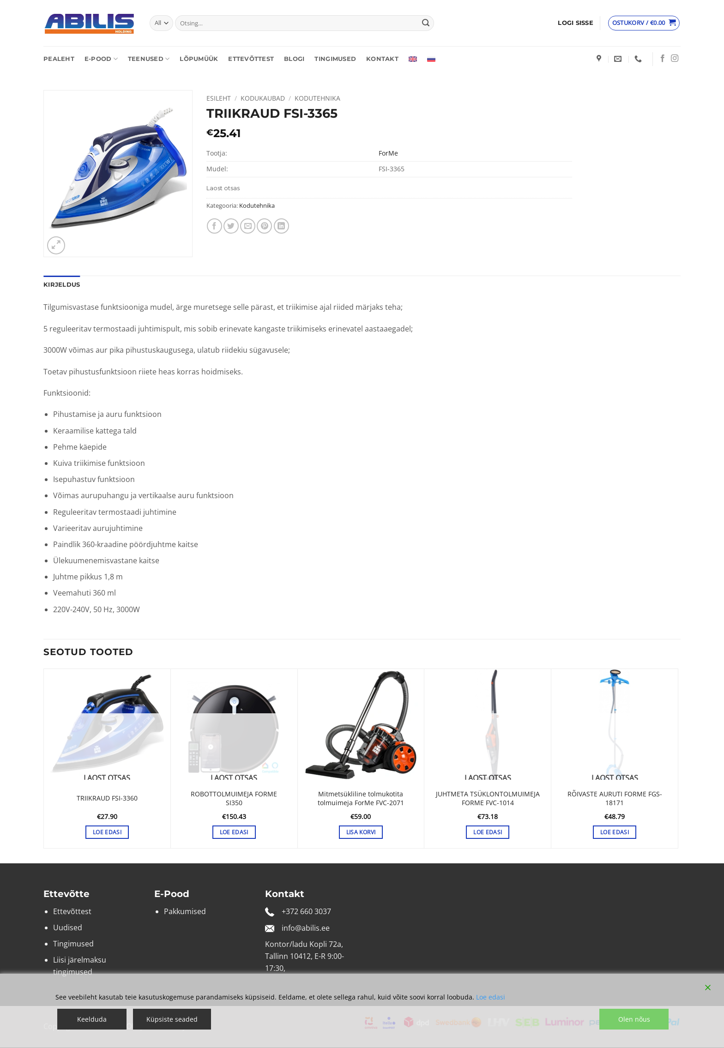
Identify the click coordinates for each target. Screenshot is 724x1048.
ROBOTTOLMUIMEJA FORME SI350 (234, 798)
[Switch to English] (413, 59)
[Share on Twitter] (231, 226)
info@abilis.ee (306, 928)
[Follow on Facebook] (662, 58)
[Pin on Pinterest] (264, 226)
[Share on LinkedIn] (281, 226)
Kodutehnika (317, 98)
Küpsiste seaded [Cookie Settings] (172, 1019)
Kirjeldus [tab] (61, 284)
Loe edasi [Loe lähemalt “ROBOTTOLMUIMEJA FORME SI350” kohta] (234, 832)
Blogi (294, 58)
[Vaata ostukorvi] (644, 23)
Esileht (218, 98)
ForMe (388, 153)
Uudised (67, 927)
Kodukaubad (263, 98)
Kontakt (382, 58)
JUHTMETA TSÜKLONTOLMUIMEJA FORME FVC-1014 (488, 798)
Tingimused (335, 58)
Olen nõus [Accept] (634, 1019)
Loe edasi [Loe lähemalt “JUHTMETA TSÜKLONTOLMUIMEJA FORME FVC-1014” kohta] (487, 832)
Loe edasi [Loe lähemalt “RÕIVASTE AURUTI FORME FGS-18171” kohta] (614, 832)
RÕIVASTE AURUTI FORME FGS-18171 (614, 798)
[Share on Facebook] (214, 226)
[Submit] (426, 23)
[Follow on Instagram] (674, 58)
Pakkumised (185, 911)
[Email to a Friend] (247, 226)
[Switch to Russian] (431, 59)
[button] (575, 23)
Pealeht (58, 58)
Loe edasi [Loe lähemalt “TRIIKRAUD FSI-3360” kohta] (107, 832)
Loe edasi (490, 997)
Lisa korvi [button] (360, 832)
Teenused (149, 58)
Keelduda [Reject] (92, 1019)
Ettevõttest (251, 58)
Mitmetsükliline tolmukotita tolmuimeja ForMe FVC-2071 (361, 798)
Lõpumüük (199, 58)
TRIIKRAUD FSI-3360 (107, 798)
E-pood (101, 58)
